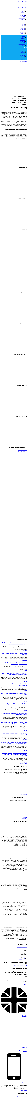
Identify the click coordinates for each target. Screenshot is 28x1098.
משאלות (23, 12)
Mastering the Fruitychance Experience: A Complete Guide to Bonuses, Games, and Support (14, 674)
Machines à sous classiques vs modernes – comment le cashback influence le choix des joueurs (14, 643)
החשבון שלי (23, 1051)
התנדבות (22, 15)
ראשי (23, 10)
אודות (23, 11)
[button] (14, 21)
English (24, 1016)
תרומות (24, 1048)
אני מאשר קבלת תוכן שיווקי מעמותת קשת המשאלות (13, 979)
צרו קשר (23, 19)
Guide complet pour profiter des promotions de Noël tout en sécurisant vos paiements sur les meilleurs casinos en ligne (14, 754)
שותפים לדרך (21, 18)
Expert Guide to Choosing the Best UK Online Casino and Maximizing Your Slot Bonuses (14, 663)
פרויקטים (22, 14)
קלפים (23, 16)
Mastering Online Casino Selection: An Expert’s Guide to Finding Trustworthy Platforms (14, 723)
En (26, 4)
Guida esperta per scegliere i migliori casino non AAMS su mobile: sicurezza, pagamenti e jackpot (14, 743)
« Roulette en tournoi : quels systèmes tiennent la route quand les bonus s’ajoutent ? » (14, 714)
